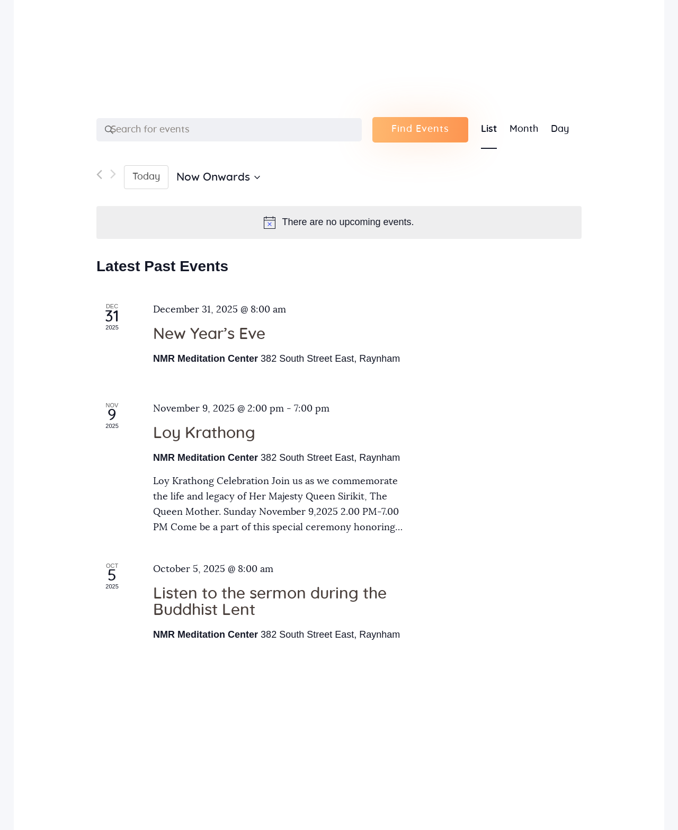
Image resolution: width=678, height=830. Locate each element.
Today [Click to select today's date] (146, 177)
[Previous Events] (99, 177)
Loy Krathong (204, 433)
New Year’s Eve (209, 334)
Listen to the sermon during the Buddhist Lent (270, 602)
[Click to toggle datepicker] (218, 177)
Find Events (420, 129)
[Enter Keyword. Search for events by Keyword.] (229, 129)
